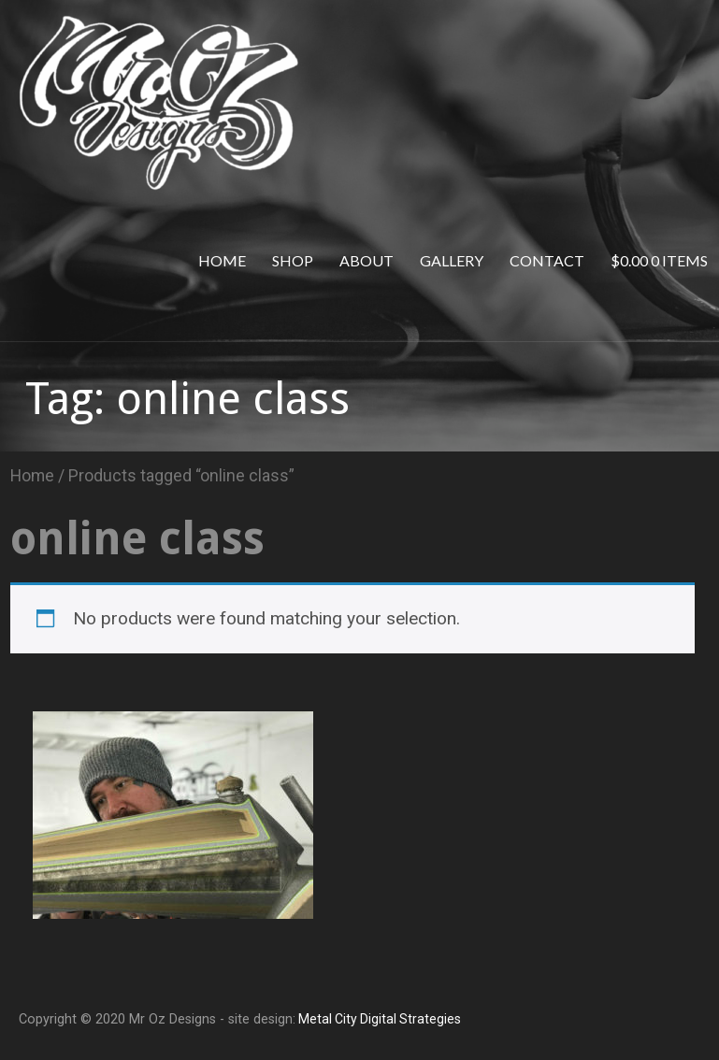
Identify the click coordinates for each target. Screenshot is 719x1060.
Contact (547, 260)
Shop (292, 260)
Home (222, 260)
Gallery (451, 260)
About (366, 260)
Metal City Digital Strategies (378, 1018)
